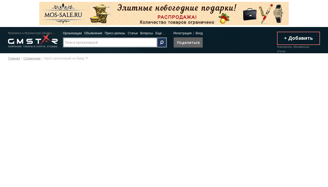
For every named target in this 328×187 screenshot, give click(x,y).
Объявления (93, 33)
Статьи (133, 33)
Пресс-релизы (115, 33)
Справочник (32, 58)
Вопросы (146, 33)
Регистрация (182, 33)
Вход (199, 33)
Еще (158, 33)
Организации (72, 33)
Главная (14, 58)
